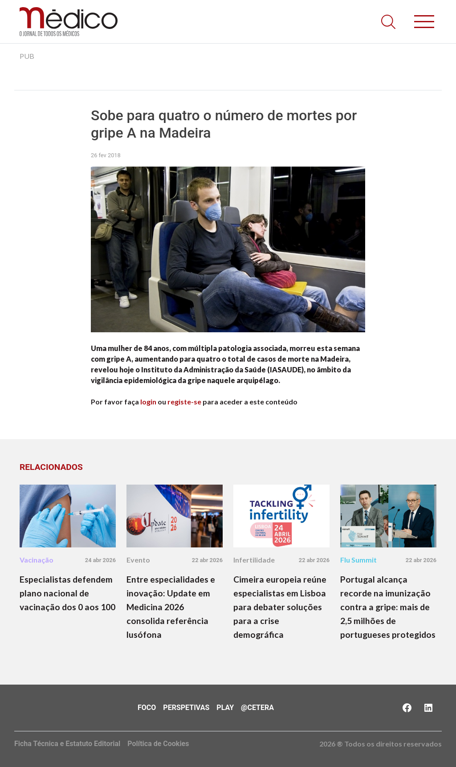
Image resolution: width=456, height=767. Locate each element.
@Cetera (257, 707)
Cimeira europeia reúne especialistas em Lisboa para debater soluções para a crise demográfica (279, 607)
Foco (147, 707)
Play (225, 707)
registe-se (184, 401)
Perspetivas (186, 707)
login (148, 401)
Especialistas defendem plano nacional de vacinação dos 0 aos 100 (67, 593)
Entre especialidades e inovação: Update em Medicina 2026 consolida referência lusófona (170, 607)
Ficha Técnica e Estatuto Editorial (67, 743)
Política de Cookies (158, 743)
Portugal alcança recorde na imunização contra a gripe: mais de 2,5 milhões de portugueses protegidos (388, 607)
